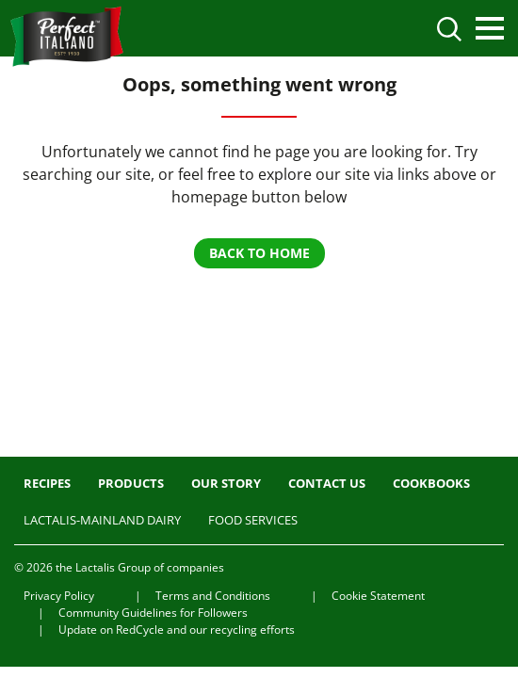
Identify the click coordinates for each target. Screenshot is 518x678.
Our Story (226, 483)
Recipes (47, 483)
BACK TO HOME (259, 253)
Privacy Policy (59, 596)
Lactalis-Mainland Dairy (102, 519)
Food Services (253, 519)
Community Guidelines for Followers (153, 613)
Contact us (326, 483)
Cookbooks (431, 483)
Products (131, 483)
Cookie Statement (378, 596)
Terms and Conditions (212, 596)
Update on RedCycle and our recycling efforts (176, 630)
